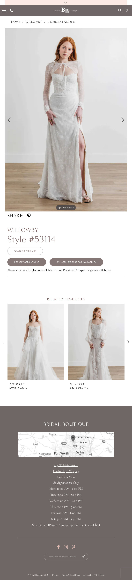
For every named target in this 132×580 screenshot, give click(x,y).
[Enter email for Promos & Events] (66, 556)
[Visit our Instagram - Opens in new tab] (66, 547)
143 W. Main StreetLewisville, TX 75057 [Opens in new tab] (66, 468)
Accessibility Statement (93, 575)
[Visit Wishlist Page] (126, 10)
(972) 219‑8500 (66, 477)
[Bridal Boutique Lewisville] (66, 10)
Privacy (55, 575)
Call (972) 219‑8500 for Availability (76, 262)
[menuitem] (4, 10)
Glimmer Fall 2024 (61, 22)
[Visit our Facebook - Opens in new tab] (58, 547)
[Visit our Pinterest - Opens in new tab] (73, 547)
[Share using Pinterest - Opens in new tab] (29, 216)
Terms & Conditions (71, 575)
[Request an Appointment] (66, 2)
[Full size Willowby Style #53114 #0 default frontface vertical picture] (66, 119)
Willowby (34, 22)
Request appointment (26, 262)
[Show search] (120, 10)
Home (15, 22)
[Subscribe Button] (83, 556)
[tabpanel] (66, 119)
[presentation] (35, 342)
